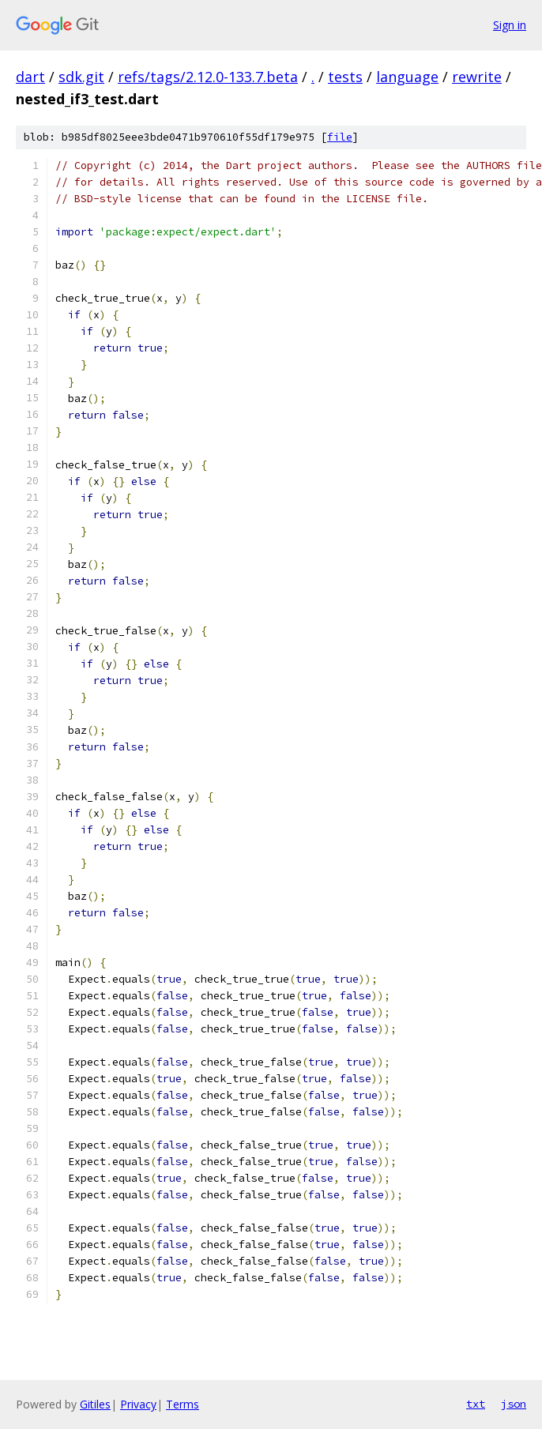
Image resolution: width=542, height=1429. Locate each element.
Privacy (138, 1404)
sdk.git (81, 76)
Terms (182, 1404)
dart (30, 76)
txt (475, 1404)
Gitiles (95, 1404)
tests (345, 76)
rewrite (477, 76)
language (407, 76)
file (339, 137)
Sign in (509, 24)
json (513, 1404)
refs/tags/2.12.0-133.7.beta (208, 76)
